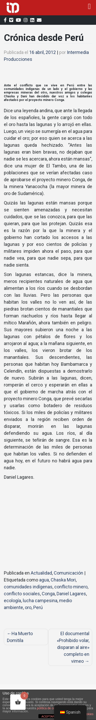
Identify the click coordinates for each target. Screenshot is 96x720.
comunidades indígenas (28, 586)
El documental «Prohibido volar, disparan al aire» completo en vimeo (73, 647)
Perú (38, 607)
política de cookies (49, 708)
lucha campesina (40, 600)
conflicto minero (71, 586)
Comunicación (68, 573)
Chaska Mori (63, 579)
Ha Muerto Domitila (20, 637)
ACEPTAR (48, 716)
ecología (12, 600)
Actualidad (41, 573)
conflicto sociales (22, 593)
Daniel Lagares (71, 593)
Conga (48, 593)
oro (28, 607)
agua (44, 579)
